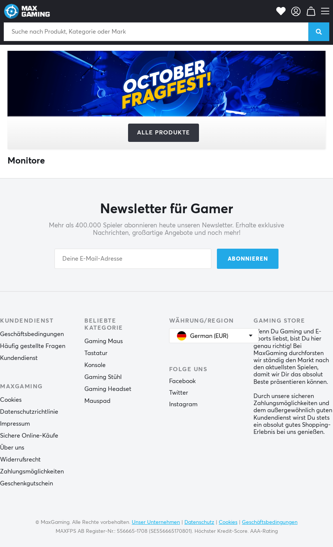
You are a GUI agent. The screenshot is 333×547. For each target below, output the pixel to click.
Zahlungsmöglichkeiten (32, 472)
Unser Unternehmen (156, 522)
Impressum (15, 424)
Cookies (11, 400)
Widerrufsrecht (20, 460)
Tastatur (96, 353)
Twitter (178, 393)
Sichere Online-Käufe (29, 436)
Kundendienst (19, 358)
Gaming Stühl (103, 377)
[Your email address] (133, 259)
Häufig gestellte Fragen (32, 346)
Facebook (182, 381)
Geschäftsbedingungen (32, 334)
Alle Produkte (163, 133)
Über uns (12, 448)
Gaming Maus (103, 341)
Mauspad (97, 401)
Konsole (95, 365)
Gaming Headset (107, 389)
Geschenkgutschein (26, 484)
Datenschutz (199, 522)
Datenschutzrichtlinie (29, 412)
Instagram (183, 404)
